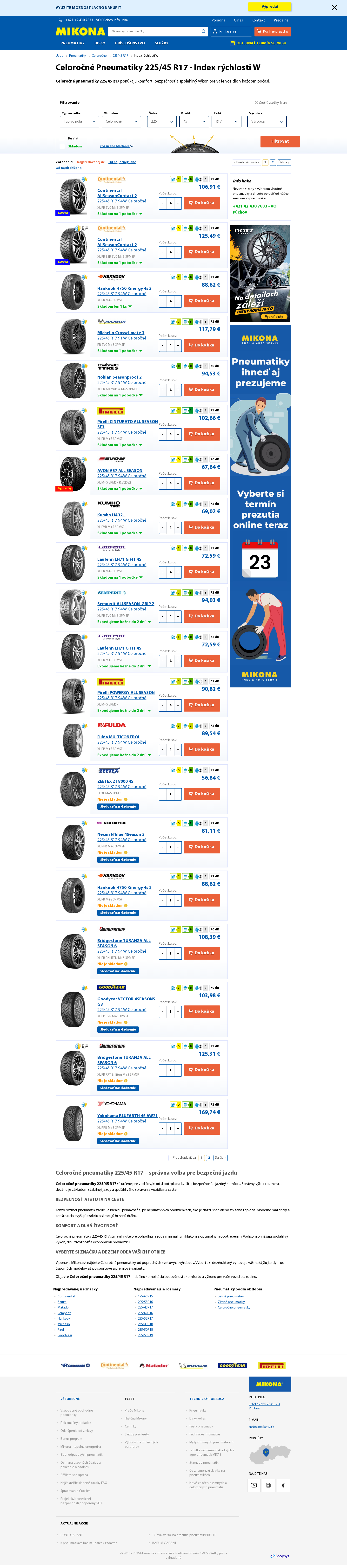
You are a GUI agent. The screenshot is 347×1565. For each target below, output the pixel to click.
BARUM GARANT (164, 1543)
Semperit (64, 1313)
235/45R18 (145, 1324)
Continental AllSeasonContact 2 (128, 196)
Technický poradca (206, 1399)
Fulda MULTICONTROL (128, 740)
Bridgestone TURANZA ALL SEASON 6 (128, 946)
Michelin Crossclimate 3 (128, 336)
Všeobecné (70, 1399)
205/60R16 (145, 1313)
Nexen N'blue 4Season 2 (128, 837)
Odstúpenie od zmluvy (76, 1431)
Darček (63, 213)
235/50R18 (145, 1330)
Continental (66, 1296)
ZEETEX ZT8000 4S (128, 784)
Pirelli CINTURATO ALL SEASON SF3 (128, 427)
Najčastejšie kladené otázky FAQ (83, 1483)
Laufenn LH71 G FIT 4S (128, 562)
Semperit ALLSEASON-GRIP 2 (128, 607)
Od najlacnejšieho (122, 162)
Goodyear (65, 1335)
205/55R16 (145, 1302)
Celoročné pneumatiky (234, 1307)
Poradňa (218, 20)
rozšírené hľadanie (116, 146)
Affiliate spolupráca (74, 1475)
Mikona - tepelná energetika (80, 1447)
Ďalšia (283, 162)
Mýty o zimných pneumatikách (211, 1442)
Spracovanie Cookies (75, 1491)
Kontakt (258, 20)
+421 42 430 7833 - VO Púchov (90, 20)
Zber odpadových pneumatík (81, 1455)
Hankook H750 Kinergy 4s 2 (128, 291)
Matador (64, 1307)
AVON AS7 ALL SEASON (128, 474)
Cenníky (130, 1426)
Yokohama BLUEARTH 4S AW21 (128, 1119)
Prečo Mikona (134, 1411)
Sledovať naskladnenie (118, 806)
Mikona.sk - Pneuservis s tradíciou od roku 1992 (81, 31)
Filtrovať (267, 141)
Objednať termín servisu (258, 43)
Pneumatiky (197, 1411)
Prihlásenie (227, 32)
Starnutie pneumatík (203, 1463)
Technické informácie (204, 1434)
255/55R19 (145, 1335)
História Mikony (136, 1418)
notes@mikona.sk (261, 1427)
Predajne (281, 20)
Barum (62, 1302)
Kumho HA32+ (128, 518)
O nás (238, 20)
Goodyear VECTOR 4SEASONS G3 (128, 1005)
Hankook (64, 1319)
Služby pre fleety (137, 1434)
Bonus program (71, 1439)
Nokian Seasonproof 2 (128, 380)
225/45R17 (145, 1307)
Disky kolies (197, 1418)
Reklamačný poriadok (75, 1423)
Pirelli (61, 1330)
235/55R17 (145, 1319)
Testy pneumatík (201, 1426)
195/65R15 (145, 1296)
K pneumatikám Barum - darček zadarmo (88, 1543)
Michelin (64, 1324)
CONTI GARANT (71, 1535)
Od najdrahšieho (69, 168)
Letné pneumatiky (231, 1296)
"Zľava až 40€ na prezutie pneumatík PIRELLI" (184, 1535)
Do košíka (201, 203)
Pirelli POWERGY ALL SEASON (128, 696)
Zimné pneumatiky (231, 1302)
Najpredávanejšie (91, 162)
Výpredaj (270, 7)
